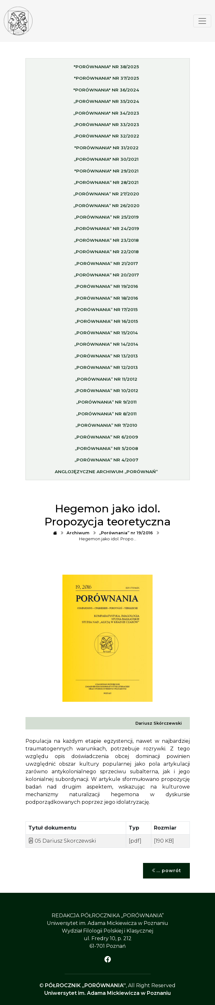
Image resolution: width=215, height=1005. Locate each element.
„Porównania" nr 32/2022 (106, 137)
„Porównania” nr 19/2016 (106, 288)
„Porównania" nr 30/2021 (106, 160)
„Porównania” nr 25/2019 (106, 218)
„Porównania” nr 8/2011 (106, 415)
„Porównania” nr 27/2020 (106, 195)
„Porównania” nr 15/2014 (106, 334)
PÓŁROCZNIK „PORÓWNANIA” (85, 985)
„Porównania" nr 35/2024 (106, 103)
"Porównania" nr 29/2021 (106, 172)
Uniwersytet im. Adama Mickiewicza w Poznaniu (107, 993)
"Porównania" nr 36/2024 (106, 91)
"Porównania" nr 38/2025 (106, 68)
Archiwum (78, 532)
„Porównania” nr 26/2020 (106, 207)
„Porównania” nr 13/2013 (106, 357)
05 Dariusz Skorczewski (62, 841)
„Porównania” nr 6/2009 (106, 438)
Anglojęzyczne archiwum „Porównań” (106, 473)
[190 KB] (164, 841)
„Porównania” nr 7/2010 (106, 426)
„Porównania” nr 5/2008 (106, 450)
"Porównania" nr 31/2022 (106, 149)
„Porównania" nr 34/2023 (106, 114)
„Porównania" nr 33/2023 (106, 126)
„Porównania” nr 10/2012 (106, 392)
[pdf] (135, 841)
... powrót (166, 870)
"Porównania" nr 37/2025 (106, 80)
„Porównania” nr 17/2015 (106, 311)
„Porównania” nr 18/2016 (106, 299)
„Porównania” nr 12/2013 (106, 369)
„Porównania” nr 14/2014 (106, 346)
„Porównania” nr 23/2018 (106, 241)
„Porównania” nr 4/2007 (106, 461)
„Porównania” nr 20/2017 (106, 276)
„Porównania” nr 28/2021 (106, 184)
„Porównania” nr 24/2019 (106, 230)
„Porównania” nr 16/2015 (106, 322)
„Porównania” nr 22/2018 (106, 253)
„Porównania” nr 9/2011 (106, 404)
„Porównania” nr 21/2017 (106, 265)
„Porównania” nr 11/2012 (106, 380)
